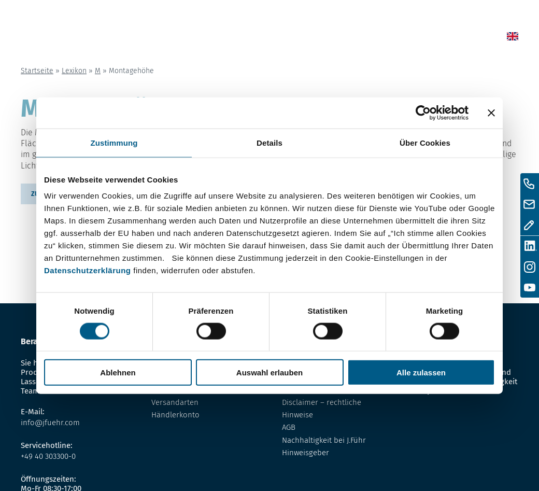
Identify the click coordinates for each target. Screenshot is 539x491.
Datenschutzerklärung (87, 270)
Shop (312, 38)
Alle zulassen (421, 372)
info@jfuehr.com (50, 422)
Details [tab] (269, 142)
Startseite (37, 70)
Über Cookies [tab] (425, 142)
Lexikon (345, 38)
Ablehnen (117, 372)
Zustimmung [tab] (114, 142)
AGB (288, 427)
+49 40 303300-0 (48, 456)
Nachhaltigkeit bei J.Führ (324, 440)
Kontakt (428, 38)
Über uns (385, 38)
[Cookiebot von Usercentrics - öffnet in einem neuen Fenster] (423, 112)
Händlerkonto (175, 414)
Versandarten (174, 402)
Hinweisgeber (305, 452)
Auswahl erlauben (269, 372)
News (284, 38)
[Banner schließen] (491, 112)
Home (255, 38)
